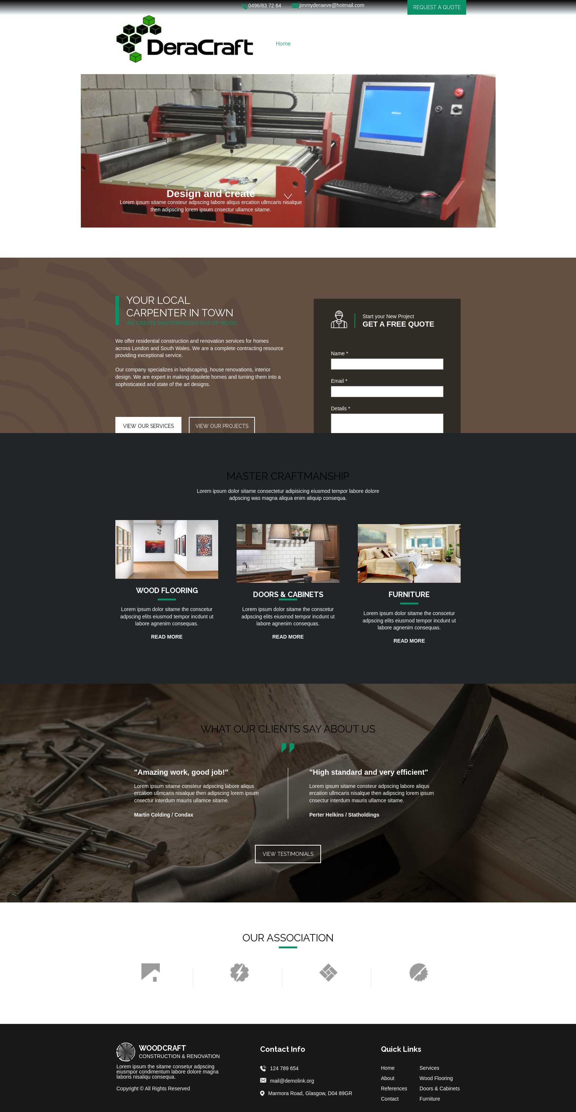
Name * (339, 353)
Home (388, 1068)
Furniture (430, 1099)
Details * (340, 408)
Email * (339, 381)
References (394, 1088)
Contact (390, 1099)
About (388, 1078)
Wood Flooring (436, 1078)
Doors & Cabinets (440, 1088)
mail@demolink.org (292, 1081)
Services (429, 1068)
